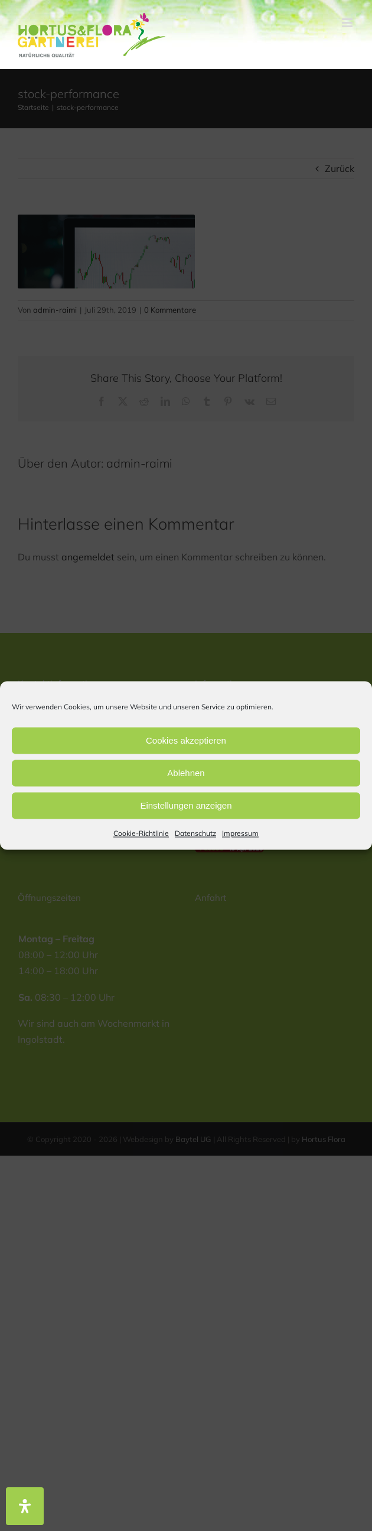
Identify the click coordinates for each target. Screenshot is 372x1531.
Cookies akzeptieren (186, 740)
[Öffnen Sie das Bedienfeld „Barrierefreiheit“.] (25, 1506)
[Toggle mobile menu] (348, 23)
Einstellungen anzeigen (185, 805)
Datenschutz (195, 833)
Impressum (240, 833)
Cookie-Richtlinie (141, 833)
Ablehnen (185, 773)
